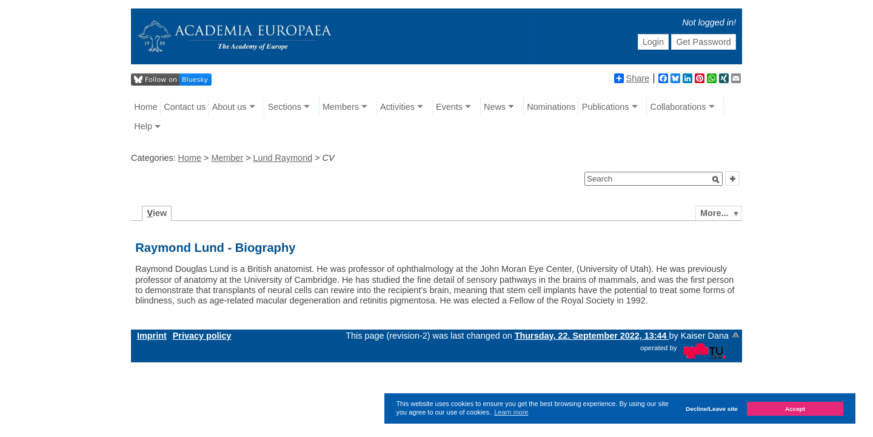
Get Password (703, 42)
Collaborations (678, 107)
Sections (284, 107)
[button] (716, 180)
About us (229, 107)
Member (227, 158)
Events (449, 107)
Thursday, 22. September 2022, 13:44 (592, 335)
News (495, 107)
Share (631, 78)
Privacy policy (202, 335)
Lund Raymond (283, 158)
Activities (397, 107)
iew (157, 213)
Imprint (152, 335)
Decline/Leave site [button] (712, 408)
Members (341, 107)
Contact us (185, 107)
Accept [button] (795, 408)
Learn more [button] (511, 412)
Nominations (551, 107)
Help (143, 126)
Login (653, 42)
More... (714, 213)
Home (145, 107)
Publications (605, 107)
